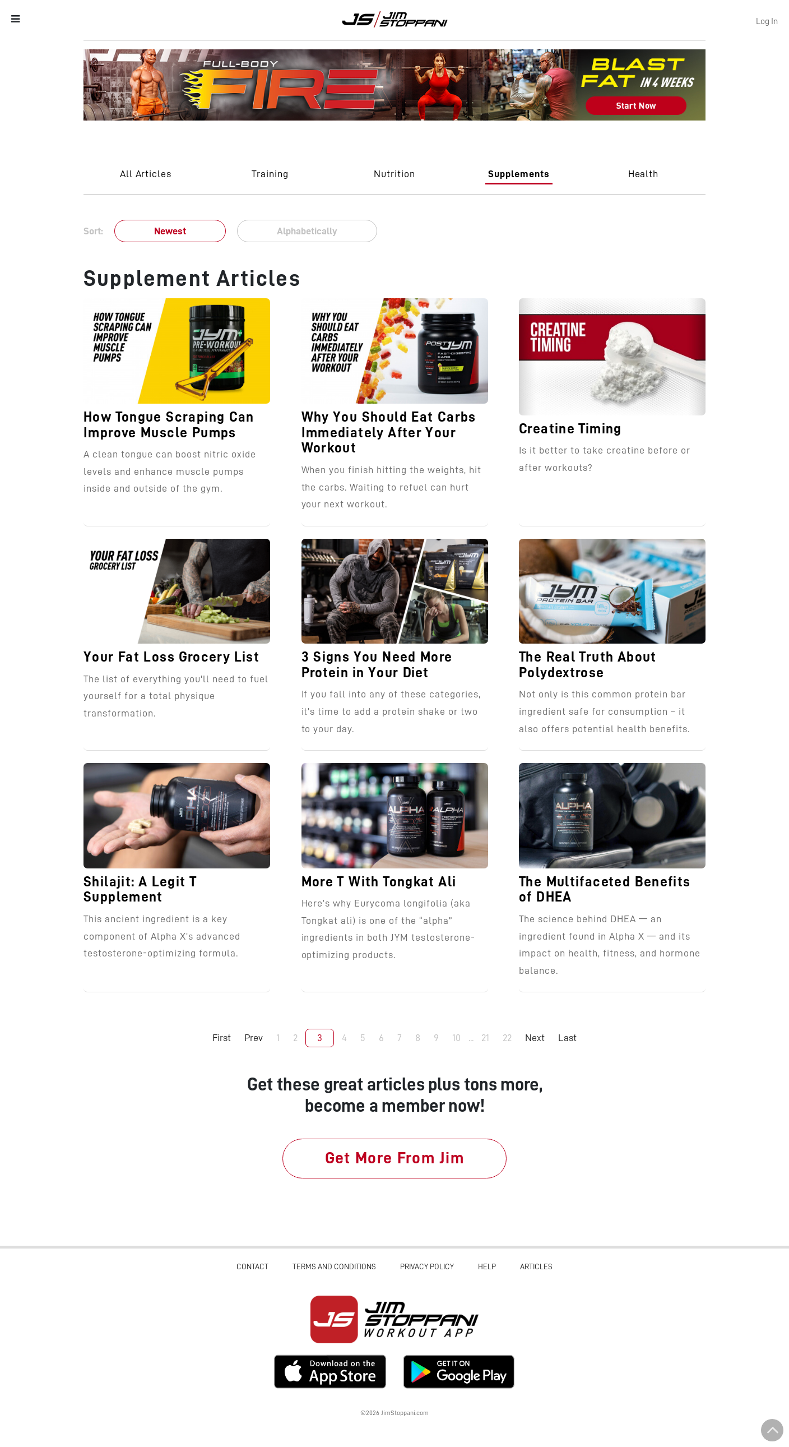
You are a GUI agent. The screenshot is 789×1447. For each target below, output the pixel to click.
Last (567, 1038)
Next (535, 1038)
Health (643, 174)
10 (456, 1038)
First (221, 1038)
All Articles (146, 174)
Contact (252, 1266)
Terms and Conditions (334, 1266)
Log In (767, 21)
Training (270, 174)
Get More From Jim (395, 1158)
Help (487, 1266)
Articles (536, 1266)
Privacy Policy (427, 1266)
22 (507, 1038)
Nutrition (394, 174)
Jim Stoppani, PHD (394, 19)
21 (485, 1038)
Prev (253, 1038)
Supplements (519, 174)
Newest (170, 231)
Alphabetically (307, 231)
